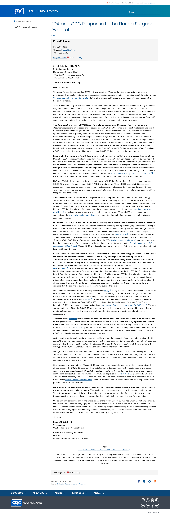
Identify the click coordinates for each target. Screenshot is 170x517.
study (107, 290)
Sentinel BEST (121, 234)
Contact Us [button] (18, 492)
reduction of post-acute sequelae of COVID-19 (125, 305)
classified (78, 327)
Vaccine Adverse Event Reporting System (71, 98)
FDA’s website (124, 374)
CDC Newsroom (43, 11)
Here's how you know (150, 3)
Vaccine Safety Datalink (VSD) (123, 240)
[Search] (141, 12)
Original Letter (67, 57)
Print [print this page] (53, 35)
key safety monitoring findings (82, 215)
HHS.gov (148, 512)
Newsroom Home (23, 21)
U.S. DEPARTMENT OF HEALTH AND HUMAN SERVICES (104, 449)
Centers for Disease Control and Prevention (71, 484)
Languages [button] (79, 492)
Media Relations (68, 50)
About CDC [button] (40, 492)
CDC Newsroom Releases (26, 27)
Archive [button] (99, 492)
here (55, 268)
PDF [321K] (73, 472)
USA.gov (156, 512)
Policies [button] (60, 492)
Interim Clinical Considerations (78, 379)
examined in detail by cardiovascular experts (132, 173)
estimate (73, 318)
